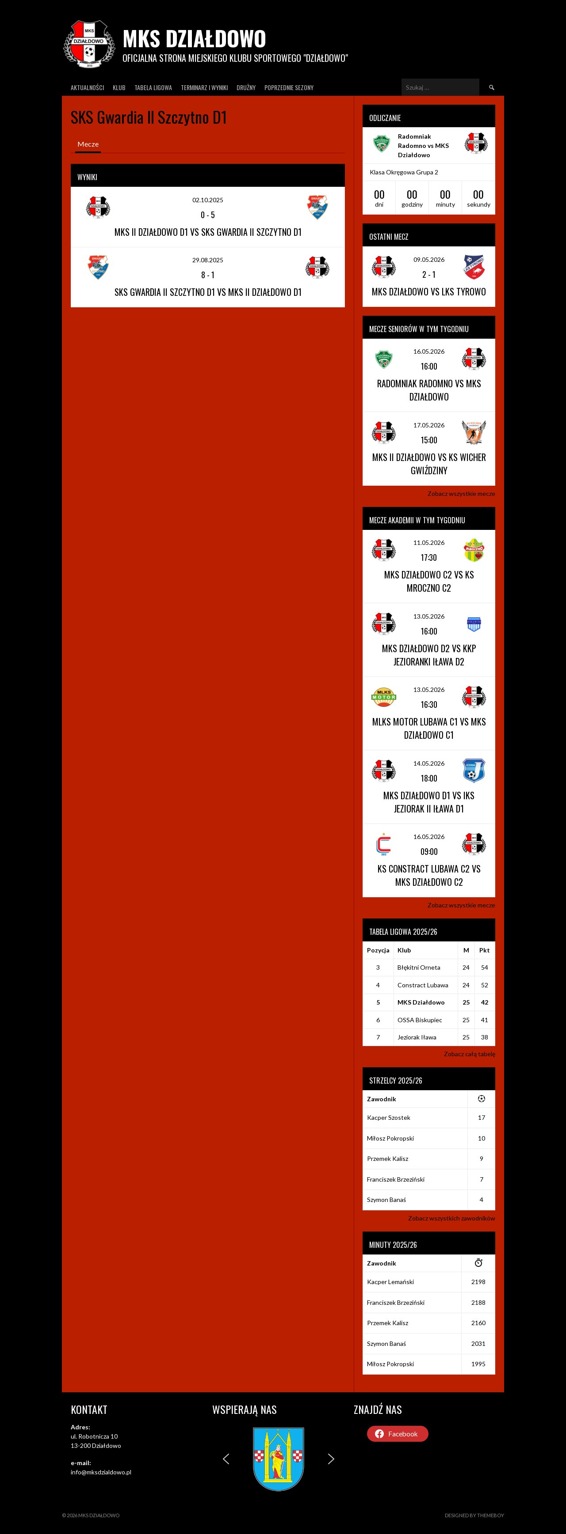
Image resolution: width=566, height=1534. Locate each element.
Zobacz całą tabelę (469, 1054)
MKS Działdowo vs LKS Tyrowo (429, 291)
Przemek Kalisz (387, 1158)
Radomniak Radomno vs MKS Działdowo (423, 145)
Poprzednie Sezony (289, 87)
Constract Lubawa (423, 985)
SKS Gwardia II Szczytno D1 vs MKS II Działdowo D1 (208, 291)
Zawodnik (381, 1099)
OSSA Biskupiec (420, 1020)
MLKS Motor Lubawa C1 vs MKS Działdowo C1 (429, 728)
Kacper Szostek (388, 1117)
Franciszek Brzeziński (395, 1179)
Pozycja (378, 950)
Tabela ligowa (153, 87)
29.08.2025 (207, 260)
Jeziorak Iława (417, 1037)
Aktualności (87, 87)
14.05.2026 (428, 763)
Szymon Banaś (386, 1199)
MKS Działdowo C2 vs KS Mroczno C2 (429, 581)
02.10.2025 (207, 200)
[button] (226, 1459)
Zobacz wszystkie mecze (461, 493)
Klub (119, 87)
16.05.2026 (428, 351)
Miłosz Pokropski (390, 1138)
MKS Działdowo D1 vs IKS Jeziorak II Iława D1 (428, 802)
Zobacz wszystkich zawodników (451, 1218)
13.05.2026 (428, 616)
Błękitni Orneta (419, 967)
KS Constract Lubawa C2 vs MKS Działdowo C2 (429, 875)
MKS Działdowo (194, 37)
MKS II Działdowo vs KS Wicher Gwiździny (429, 463)
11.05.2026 (428, 542)
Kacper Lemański (390, 1281)
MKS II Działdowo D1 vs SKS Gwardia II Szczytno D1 (208, 231)
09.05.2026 (428, 259)
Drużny (246, 87)
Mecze (88, 144)
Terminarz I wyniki (204, 87)
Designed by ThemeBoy (474, 1515)
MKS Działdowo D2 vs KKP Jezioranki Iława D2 (429, 655)
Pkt (484, 950)
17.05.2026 (428, 425)
